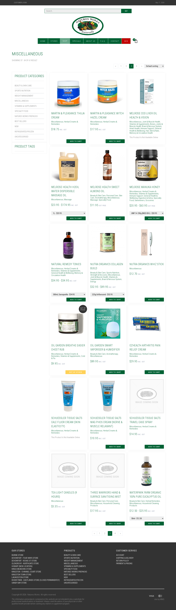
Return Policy (122, 556)
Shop (65, 41)
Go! (126, 11)
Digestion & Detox (145, 198)
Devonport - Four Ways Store (25, 554)
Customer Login (20, 3)
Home (43, 41)
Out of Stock (75, 369)
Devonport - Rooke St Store (24, 556)
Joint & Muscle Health (151, 121)
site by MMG (159, 598)
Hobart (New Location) (22, 562)
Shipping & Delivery (125, 554)
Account (120, 551)
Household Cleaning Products (104, 500)
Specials (77, 41)
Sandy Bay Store (19, 581)
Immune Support (147, 128)
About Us (90, 41)
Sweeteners (139, 200)
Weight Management (24, 96)
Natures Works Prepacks (26, 116)
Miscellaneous (22, 101)
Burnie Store (17, 551)
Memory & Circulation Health (140, 133)
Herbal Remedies (153, 497)
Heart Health (134, 128)
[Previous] (115, 66)
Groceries (149, 200)
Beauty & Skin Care (23, 85)
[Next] (142, 66)
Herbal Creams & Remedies (64, 122)
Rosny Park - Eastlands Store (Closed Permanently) (29, 577)
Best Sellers (21, 121)
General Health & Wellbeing (62, 272)
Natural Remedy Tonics (66, 263)
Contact (114, 41)
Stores (54, 41)
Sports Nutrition (23, 90)
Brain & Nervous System (151, 126)
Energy (113, 279)
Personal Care (112, 195)
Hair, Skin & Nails (152, 130)
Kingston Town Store (21, 571)
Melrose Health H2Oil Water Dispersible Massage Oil (65, 190)
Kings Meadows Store (22, 565)
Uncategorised (22, 137)
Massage (68, 199)
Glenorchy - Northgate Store (25, 559)
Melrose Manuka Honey (144, 186)
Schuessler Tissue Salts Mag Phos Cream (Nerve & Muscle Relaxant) (106, 418)
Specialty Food (21, 111)
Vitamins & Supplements (26, 106)
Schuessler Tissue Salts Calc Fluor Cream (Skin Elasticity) (67, 418)
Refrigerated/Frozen (24, 132)
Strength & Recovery (98, 274)
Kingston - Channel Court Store (27, 568)
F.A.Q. (102, 41)
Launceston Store (20, 573)
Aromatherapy (100, 197)
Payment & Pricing (124, 559)
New (125, 41)
